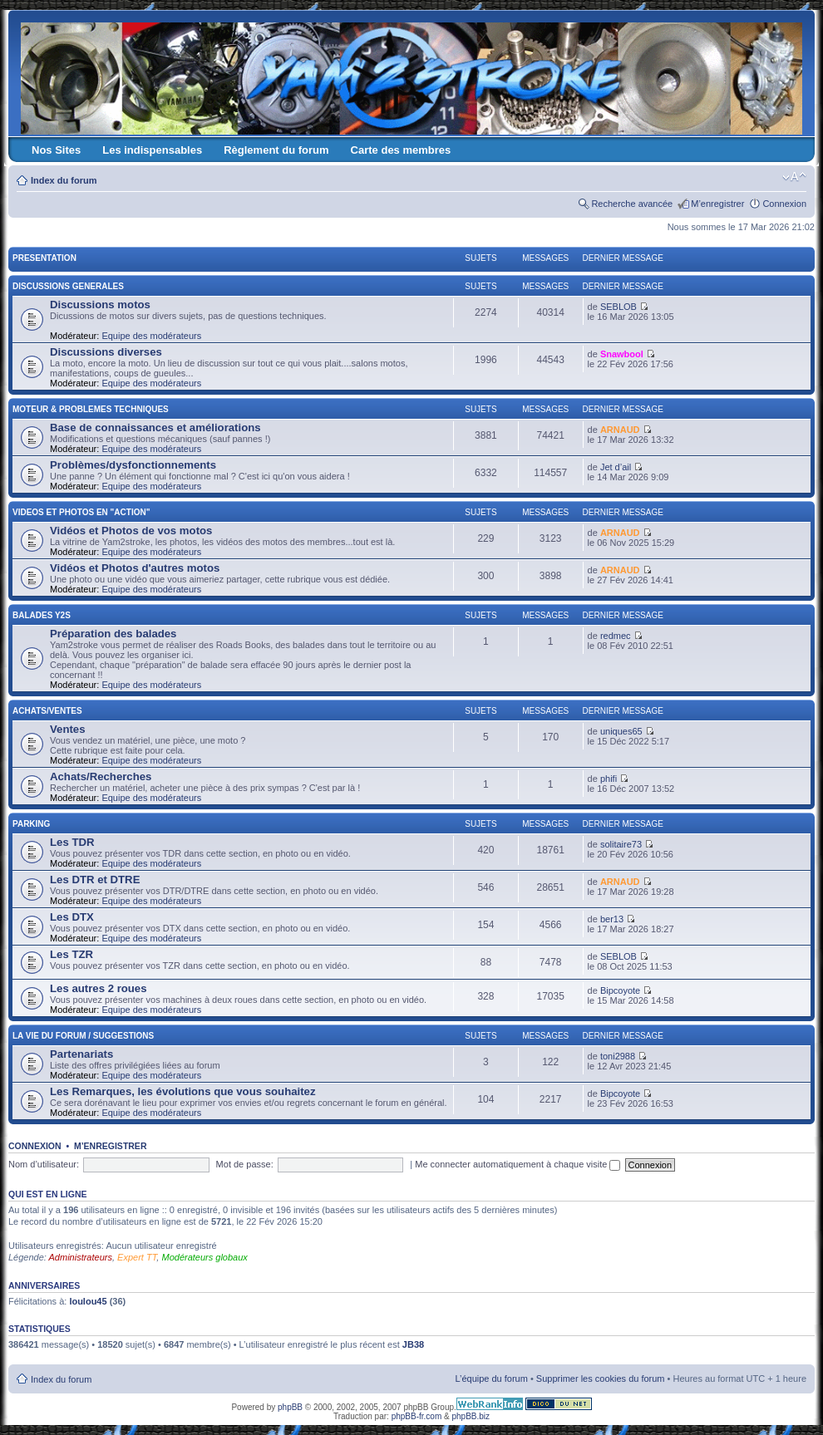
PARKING (31, 823)
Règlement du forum (276, 150)
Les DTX (72, 917)
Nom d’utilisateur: (43, 1164)
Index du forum (63, 180)
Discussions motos (100, 304)
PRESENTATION (44, 258)
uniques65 (621, 731)
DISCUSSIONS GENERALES (68, 286)
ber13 (611, 919)
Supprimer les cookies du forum (600, 1378)
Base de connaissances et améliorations (155, 427)
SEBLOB (618, 307)
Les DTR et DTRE (95, 879)
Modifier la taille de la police (794, 177)
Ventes (68, 729)
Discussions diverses (106, 352)
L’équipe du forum (491, 1378)
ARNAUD (620, 430)
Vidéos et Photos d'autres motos (134, 568)
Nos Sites (56, 150)
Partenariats (81, 1054)
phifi (608, 779)
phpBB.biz (470, 1416)
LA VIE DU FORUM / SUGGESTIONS (83, 1035)
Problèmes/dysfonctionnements (133, 465)
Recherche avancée (632, 204)
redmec (615, 636)
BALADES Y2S (41, 615)
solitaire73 (621, 844)
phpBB (290, 1407)
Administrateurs (80, 1257)
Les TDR (72, 842)
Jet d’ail (615, 467)
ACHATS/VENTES (47, 710)
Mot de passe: (245, 1164)
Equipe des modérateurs (151, 336)
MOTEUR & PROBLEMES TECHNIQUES (90, 409)
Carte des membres (401, 150)
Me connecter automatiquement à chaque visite (517, 1164)
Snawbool (621, 354)
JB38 (413, 1344)
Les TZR (71, 954)
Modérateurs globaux (204, 1257)
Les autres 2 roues (98, 988)
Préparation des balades (113, 633)
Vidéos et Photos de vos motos (131, 530)
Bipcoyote (620, 990)
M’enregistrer (717, 204)
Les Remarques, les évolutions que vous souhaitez (183, 1091)
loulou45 (87, 1301)
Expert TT (136, 1257)
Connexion (784, 204)
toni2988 (617, 1056)
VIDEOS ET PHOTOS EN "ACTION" (81, 512)
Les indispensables (152, 150)
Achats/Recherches (100, 776)
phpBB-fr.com (417, 1416)
